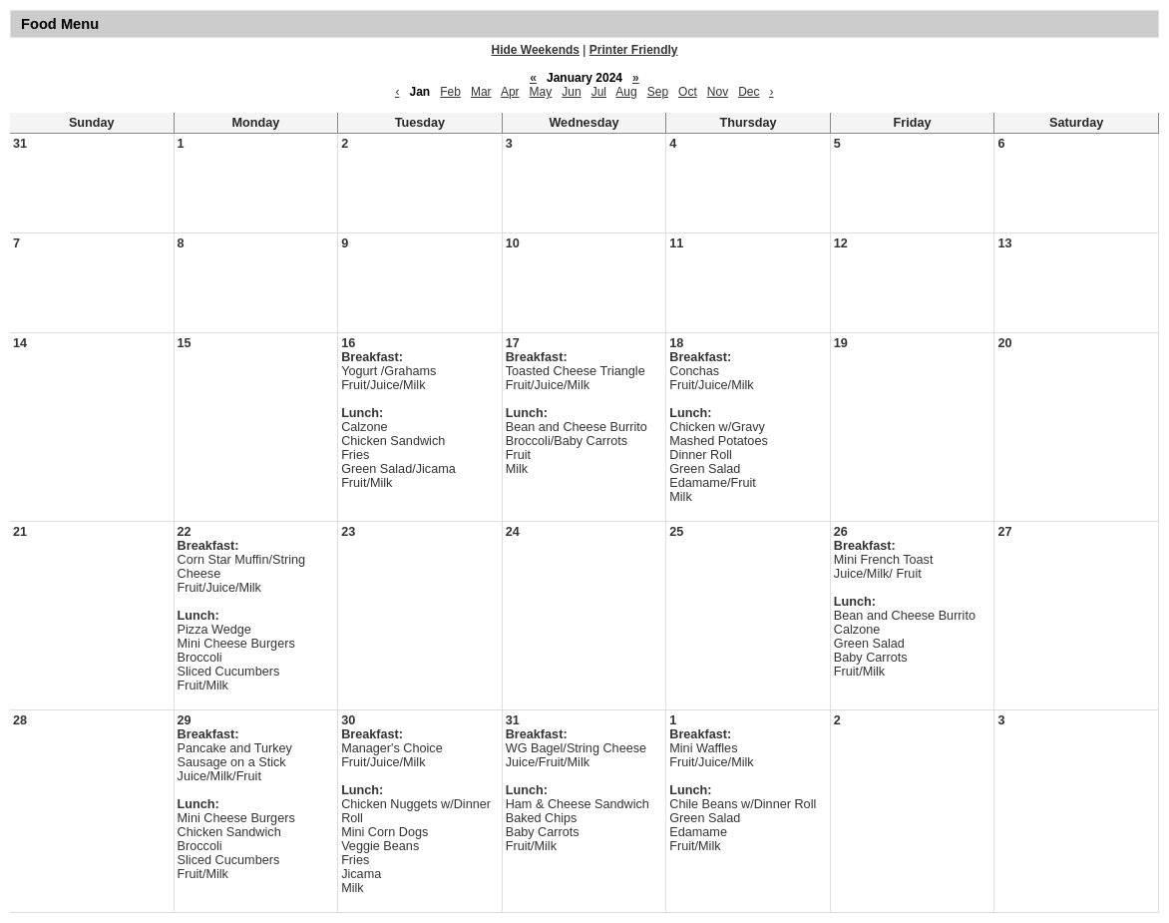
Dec (748, 92)
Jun (571, 92)
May (541, 92)
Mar (481, 92)
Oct (687, 92)
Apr (510, 92)
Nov (717, 92)
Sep (657, 92)
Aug (625, 92)
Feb (450, 92)
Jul (598, 92)
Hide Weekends (536, 50)
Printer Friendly (633, 50)
